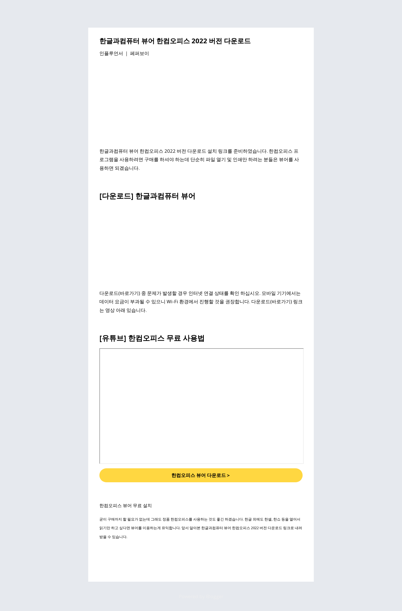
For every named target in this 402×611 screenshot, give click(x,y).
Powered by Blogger (201, 596)
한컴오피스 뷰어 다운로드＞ (201, 475)
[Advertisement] (201, 103)
